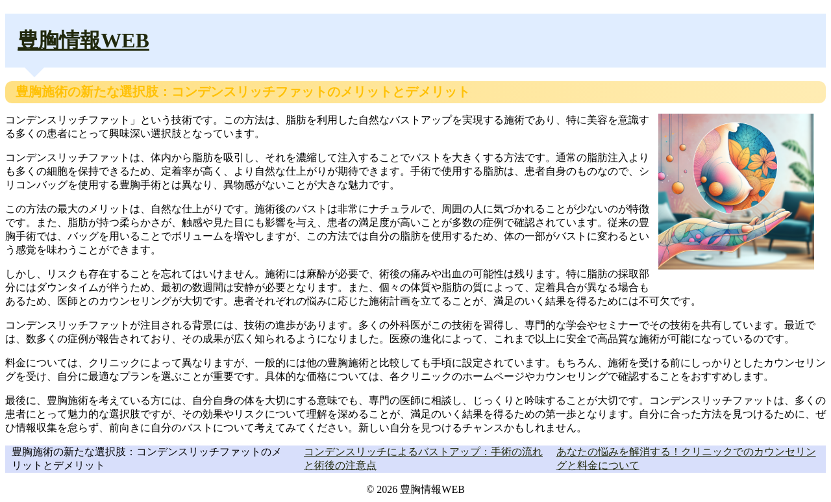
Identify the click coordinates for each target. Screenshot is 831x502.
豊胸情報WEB (83, 40)
